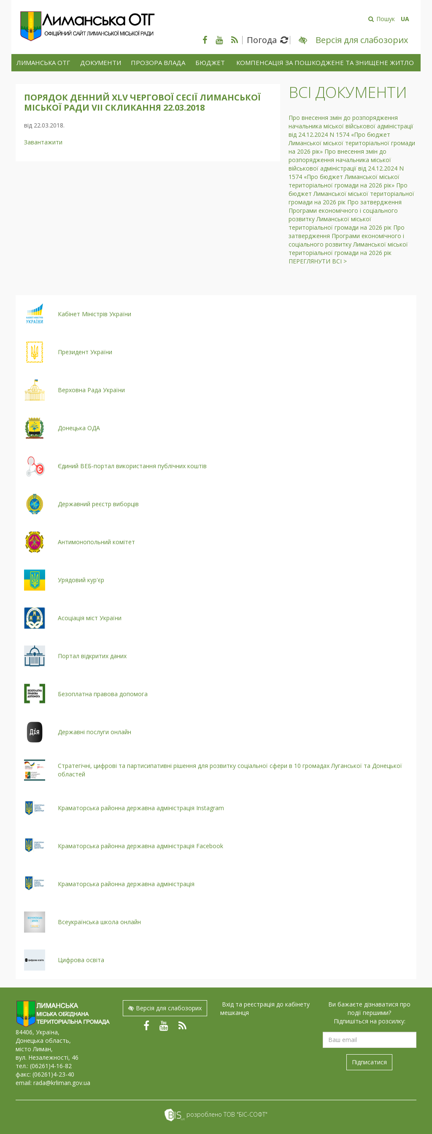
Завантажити (43, 142)
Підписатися (369, 1062)
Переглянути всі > (318, 261)
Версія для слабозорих (165, 1008)
